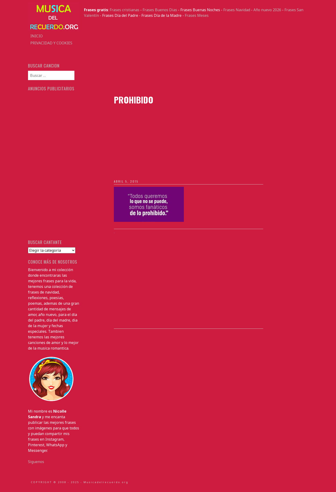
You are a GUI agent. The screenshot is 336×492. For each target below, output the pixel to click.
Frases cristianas (124, 9)
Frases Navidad (236, 9)
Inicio (36, 36)
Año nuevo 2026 (267, 9)
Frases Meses (197, 15)
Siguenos (36, 461)
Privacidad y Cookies (51, 43)
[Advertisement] (196, 56)
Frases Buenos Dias (160, 9)
